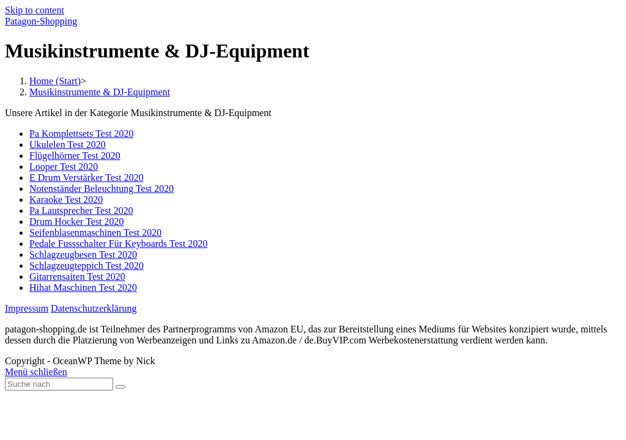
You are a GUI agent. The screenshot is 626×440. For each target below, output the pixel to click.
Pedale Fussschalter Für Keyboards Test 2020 (118, 243)
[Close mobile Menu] (36, 372)
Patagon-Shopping (41, 21)
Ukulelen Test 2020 (67, 144)
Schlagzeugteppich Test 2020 (86, 265)
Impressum (26, 308)
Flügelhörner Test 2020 (74, 155)
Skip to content (34, 10)
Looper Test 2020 (63, 166)
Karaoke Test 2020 (66, 199)
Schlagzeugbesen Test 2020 (83, 254)
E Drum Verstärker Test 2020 (86, 177)
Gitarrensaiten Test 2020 (77, 276)
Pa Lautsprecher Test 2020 (81, 210)
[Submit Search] (120, 387)
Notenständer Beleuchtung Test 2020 (101, 188)
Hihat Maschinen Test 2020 (83, 287)
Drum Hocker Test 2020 (76, 221)
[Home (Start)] (55, 81)
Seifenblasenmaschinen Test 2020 (95, 232)
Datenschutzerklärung (93, 308)
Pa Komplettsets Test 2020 (81, 133)
